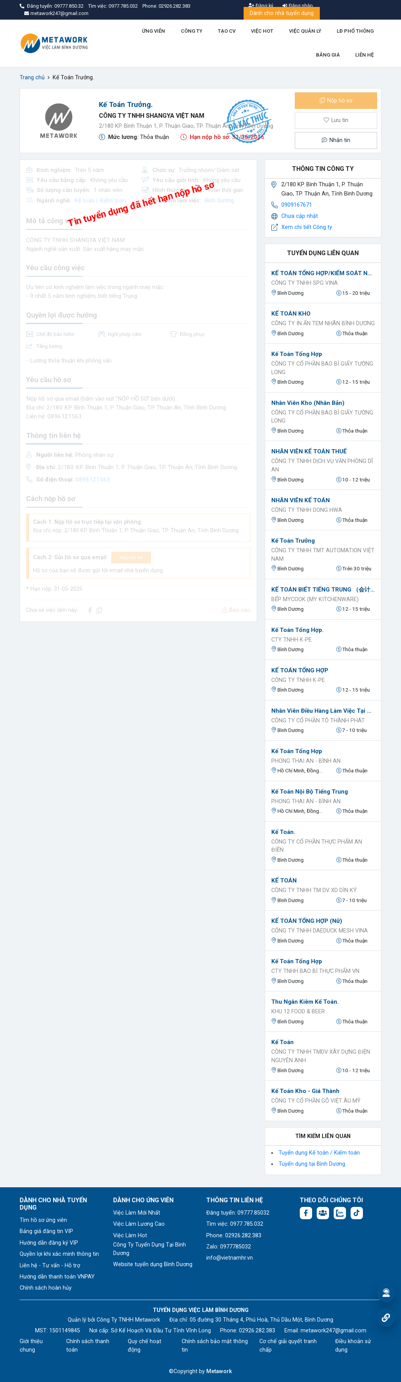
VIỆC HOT (262, 31)
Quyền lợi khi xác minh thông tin (59, 1254)
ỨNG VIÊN (153, 31)
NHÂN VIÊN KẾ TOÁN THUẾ (309, 451)
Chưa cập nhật (299, 216)
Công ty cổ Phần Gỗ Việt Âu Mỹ (316, 1101)
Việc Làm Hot (130, 1235)
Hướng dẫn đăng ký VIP (49, 1243)
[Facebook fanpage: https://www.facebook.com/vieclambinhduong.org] (306, 1213)
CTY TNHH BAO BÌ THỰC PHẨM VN (315, 971)
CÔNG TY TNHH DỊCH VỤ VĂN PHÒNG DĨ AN (322, 465)
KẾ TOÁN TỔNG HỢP (299, 670)
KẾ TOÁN (284, 880)
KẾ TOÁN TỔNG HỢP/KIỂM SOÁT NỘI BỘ (323, 273)
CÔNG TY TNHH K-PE (298, 680)
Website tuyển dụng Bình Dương (152, 1264)
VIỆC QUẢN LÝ (305, 31)
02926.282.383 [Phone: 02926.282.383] (257, 1330)
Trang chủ (32, 77)
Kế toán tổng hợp (296, 354)
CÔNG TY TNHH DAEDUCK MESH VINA (319, 930)
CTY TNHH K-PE (291, 640)
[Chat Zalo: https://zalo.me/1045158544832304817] (340, 1213)
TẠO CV (227, 31)
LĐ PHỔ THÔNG (355, 31)
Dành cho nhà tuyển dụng (282, 13)
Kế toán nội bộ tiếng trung (309, 791)
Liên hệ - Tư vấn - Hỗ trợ (50, 1265)
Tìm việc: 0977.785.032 (234, 1224)
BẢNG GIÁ (328, 55)
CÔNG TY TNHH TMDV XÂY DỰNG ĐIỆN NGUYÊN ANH (320, 1056)
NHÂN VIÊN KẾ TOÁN (300, 500)
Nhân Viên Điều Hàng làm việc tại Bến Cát (323, 710)
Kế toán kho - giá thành (305, 1091)
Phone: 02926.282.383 (233, 1235)
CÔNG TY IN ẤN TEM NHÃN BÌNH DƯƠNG (323, 323)
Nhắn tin (336, 140)
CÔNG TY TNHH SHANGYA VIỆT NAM (151, 115)
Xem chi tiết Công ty (306, 227)
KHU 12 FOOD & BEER (298, 1011)
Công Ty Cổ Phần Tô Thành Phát (318, 720)
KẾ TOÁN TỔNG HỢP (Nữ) (306, 920)
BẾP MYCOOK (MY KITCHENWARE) (315, 599)
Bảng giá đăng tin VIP (46, 1231)
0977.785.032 (124, 6)
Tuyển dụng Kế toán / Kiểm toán (319, 1153)
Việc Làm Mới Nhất (136, 1213)
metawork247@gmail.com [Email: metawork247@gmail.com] (333, 1330)
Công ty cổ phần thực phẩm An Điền (316, 846)
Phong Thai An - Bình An (306, 761)
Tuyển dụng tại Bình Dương (312, 1164)
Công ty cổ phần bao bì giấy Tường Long (322, 368)
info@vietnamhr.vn (229, 1258)
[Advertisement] (138, 682)
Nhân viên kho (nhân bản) (307, 402)
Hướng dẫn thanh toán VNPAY (57, 1276)
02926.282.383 (174, 6)
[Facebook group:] (323, 1213)
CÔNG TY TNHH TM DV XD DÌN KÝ (314, 890)
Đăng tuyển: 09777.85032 (237, 1213)
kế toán (282, 1042)
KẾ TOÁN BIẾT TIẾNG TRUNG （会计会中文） (323, 589)
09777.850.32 (69, 6)
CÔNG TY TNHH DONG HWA (306, 510)
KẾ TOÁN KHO (291, 313)
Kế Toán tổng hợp (296, 961)
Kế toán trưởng (293, 540)
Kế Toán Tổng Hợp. (297, 630)
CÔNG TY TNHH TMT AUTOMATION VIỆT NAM (322, 554)
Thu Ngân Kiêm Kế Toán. (305, 1001)
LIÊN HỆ (364, 55)
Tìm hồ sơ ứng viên (43, 1220)
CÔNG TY (191, 31)
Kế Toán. (283, 832)
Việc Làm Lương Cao (139, 1224)
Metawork (219, 1371)
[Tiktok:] (357, 1213)
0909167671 (296, 205)
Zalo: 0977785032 (228, 1246)
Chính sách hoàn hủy (46, 1288)
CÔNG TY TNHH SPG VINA (304, 283)
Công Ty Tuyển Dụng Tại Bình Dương (149, 1249)
